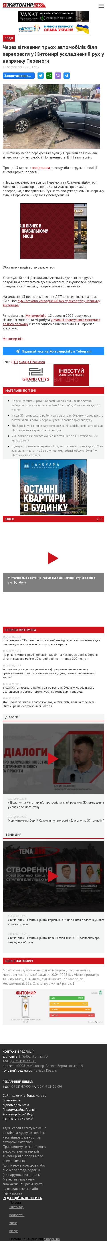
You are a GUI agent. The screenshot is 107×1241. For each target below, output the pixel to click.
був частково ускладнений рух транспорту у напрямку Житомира (51, 303)
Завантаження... (17, 75)
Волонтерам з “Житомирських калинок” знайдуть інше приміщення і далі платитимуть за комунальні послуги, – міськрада (52, 642)
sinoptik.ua (52, 1239)
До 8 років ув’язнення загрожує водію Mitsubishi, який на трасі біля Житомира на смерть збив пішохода (49, 704)
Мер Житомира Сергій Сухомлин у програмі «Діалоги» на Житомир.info (56, 820)
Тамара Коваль (45, 1070)
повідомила (41, 167)
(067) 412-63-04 (49, 1086)
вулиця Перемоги (32, 362)
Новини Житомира (20, 630)
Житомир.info (36, 315)
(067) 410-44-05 (23, 1061)
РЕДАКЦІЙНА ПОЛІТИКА (22, 1198)
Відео (9, 519)
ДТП (14, 362)
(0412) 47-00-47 (22, 1086)
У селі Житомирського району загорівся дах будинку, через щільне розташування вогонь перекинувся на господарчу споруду (48, 690)
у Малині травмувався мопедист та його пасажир (51, 321)
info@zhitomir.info (33, 1056)
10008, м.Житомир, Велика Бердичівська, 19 (49, 1065)
